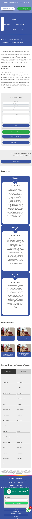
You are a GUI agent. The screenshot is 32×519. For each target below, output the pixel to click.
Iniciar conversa (16, 503)
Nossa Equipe (6, 24)
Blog (4, 29)
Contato (14, 29)
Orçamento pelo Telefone (16, 136)
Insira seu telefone (8, 497)
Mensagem (16, 114)
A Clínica (14, 19)
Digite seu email (16, 105)
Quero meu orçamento (16, 161)
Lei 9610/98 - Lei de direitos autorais (20, 473)
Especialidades (19, 24)
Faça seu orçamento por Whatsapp (24, 9)
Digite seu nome (16, 101)
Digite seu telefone (16, 109)
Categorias (10, 39)
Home (4, 19)
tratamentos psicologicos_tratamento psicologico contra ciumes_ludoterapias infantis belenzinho (18, 39)
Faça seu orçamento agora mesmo (8, 9)
